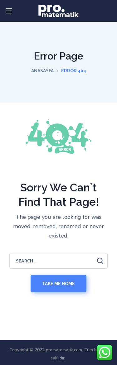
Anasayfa (42, 70)
